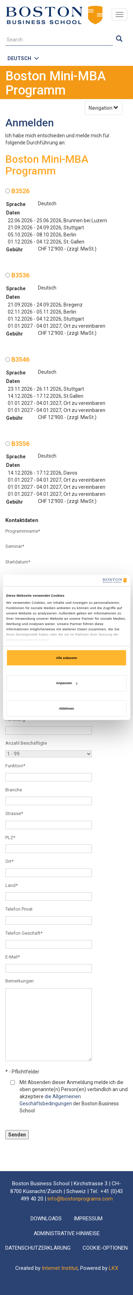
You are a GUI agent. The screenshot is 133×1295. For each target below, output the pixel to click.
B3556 (17, 443)
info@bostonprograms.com (80, 1199)
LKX (113, 1268)
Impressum (88, 1218)
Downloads (46, 1218)
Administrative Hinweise (67, 1233)
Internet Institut (60, 1268)
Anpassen (66, 683)
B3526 (17, 191)
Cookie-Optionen (105, 1248)
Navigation (103, 108)
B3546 (17, 359)
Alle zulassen (66, 658)
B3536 (17, 275)
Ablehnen (66, 708)
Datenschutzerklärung (38, 1248)
